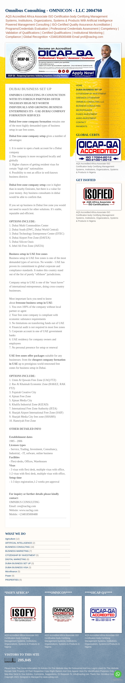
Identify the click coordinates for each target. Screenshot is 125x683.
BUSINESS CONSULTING (17, 547)
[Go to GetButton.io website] (118, 680)
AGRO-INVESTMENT (86, 118)
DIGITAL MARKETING (15, 559)
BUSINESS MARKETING (17, 551)
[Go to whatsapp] (118, 674)
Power (8, 576)
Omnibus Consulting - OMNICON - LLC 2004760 (53, 10)
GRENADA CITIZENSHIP (88, 98)
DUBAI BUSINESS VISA (16, 567)
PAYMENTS (81, 126)
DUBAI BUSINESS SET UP (18, 563)
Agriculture (10, 539)
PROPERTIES (12, 580)
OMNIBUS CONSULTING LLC (90, 102)
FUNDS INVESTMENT (86, 114)
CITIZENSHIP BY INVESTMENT (20, 555)
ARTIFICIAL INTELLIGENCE (18, 543)
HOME (79, 85)
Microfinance (11, 571)
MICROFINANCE (84, 110)
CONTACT (81, 122)
